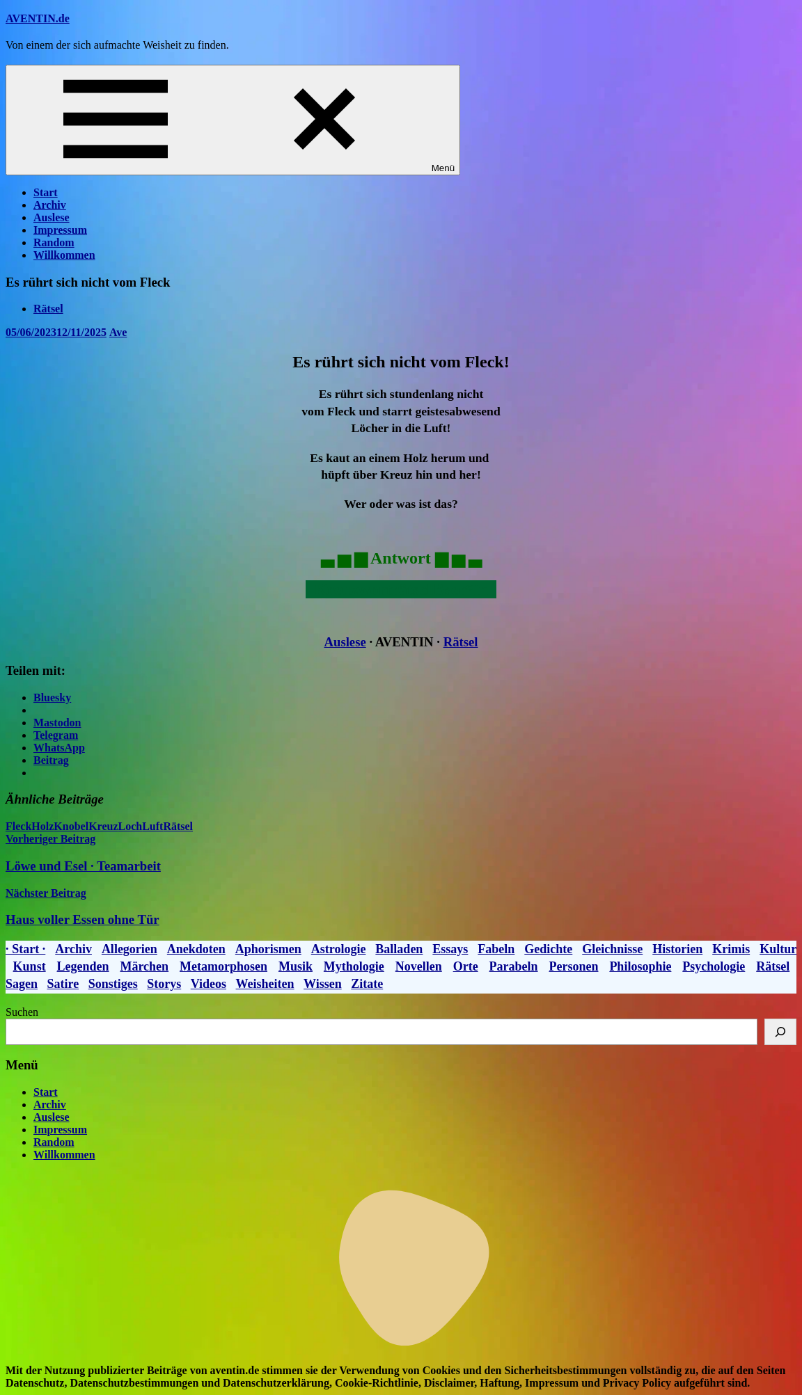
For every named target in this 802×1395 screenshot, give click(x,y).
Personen (573, 966)
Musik (295, 966)
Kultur (778, 949)
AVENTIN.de (38, 18)
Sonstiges (113, 984)
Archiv (49, 205)
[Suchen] (780, 1032)
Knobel (71, 826)
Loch (130, 826)
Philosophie (640, 966)
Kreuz (103, 826)
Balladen (399, 949)
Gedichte (548, 949)
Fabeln (496, 949)
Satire (63, 984)
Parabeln (513, 966)
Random (53, 242)
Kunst (29, 966)
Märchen (144, 966)
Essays (450, 949)
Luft (152, 826)
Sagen (22, 984)
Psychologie (713, 966)
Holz (42, 826)
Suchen (22, 1012)
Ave (118, 332)
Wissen (323, 984)
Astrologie (338, 949)
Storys (164, 984)
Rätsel (48, 308)
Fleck (18, 826)
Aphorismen (268, 949)
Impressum (60, 230)
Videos (208, 984)
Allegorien (129, 949)
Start (45, 192)
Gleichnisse (612, 949)
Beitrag (51, 760)
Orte (465, 966)
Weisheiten (265, 984)
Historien (677, 949)
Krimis (731, 949)
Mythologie (354, 966)
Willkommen (64, 255)
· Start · (25, 949)
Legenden (83, 966)
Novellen (418, 966)
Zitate (367, 984)
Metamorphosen (223, 966)
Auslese (51, 217)
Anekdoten (196, 949)
